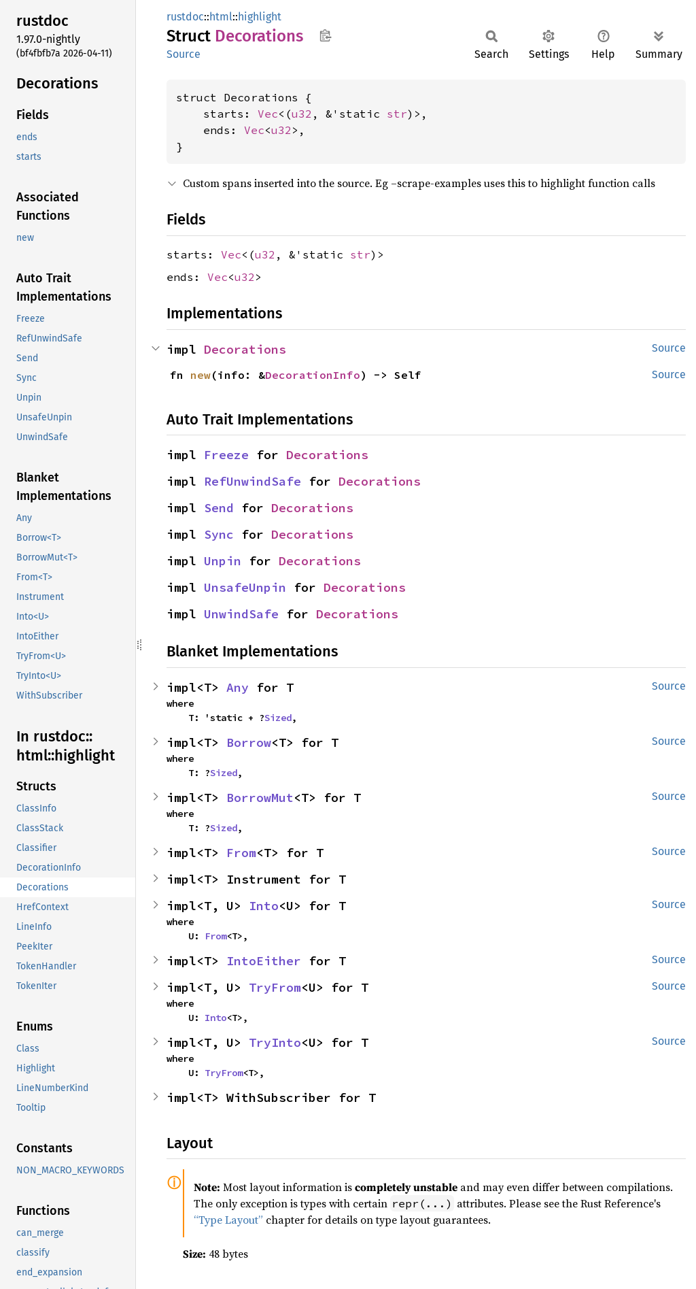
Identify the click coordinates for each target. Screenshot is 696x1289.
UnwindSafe (241, 614)
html (220, 16)
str (397, 113)
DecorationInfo (312, 375)
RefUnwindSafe (252, 481)
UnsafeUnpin (245, 587)
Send (219, 508)
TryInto (275, 1042)
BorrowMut (260, 797)
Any (237, 687)
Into (264, 906)
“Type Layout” (228, 1219)
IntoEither (263, 961)
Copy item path (325, 35)
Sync (219, 534)
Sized (278, 718)
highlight (259, 16)
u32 (302, 113)
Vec (268, 113)
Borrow (248, 742)
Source (184, 54)
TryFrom (275, 987)
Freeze (226, 455)
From (241, 852)
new (200, 375)
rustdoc (185, 16)
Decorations (245, 349)
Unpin (222, 561)
